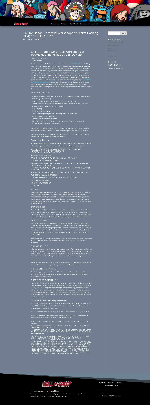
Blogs (41, 39)
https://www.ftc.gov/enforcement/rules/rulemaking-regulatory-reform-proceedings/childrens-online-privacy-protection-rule (60, 342)
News (45, 39)
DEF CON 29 (76, 64)
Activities (64, 24)
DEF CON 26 (112, 57)
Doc (26, 39)
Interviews (111, 54)
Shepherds (55, 24)
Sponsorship (84, 24)
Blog (93, 24)
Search (123, 33)
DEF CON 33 (74, 24)
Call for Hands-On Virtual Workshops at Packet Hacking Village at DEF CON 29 (57, 53)
